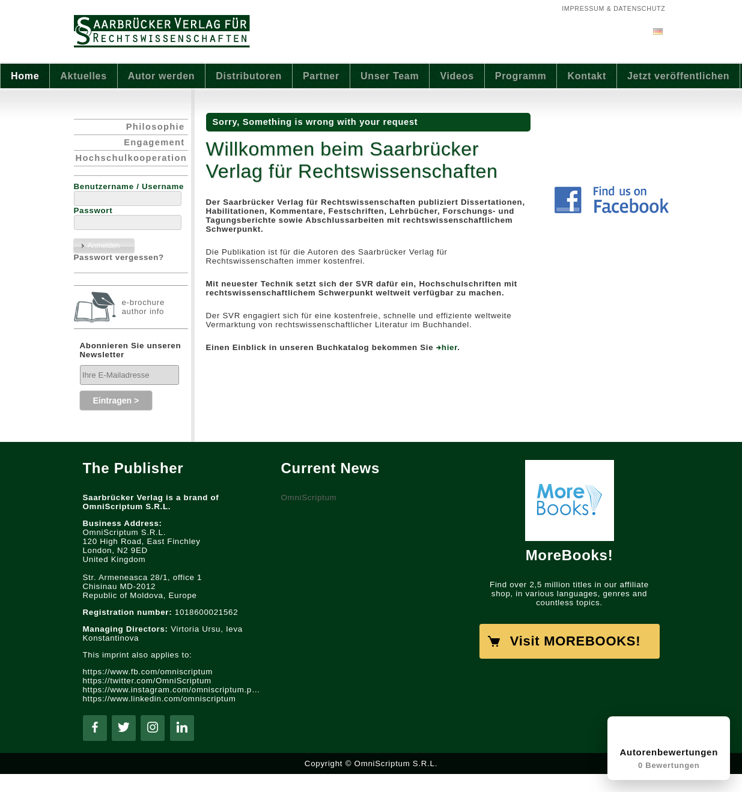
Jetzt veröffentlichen (678, 76)
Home (25, 76)
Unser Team (389, 76)
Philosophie (155, 126)
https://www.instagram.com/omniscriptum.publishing (173, 689)
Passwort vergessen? (119, 257)
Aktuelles (83, 76)
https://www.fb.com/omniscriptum (148, 671)
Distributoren (249, 76)
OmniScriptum (309, 497)
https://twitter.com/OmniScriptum (147, 680)
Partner (321, 76)
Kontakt (586, 76)
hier (450, 347)
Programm (521, 76)
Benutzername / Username (129, 186)
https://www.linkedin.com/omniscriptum (159, 698)
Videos (456, 76)
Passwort (93, 210)
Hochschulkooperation (131, 158)
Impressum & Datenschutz (613, 8)
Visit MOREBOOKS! (575, 640)
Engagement (154, 142)
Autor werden (161, 76)
